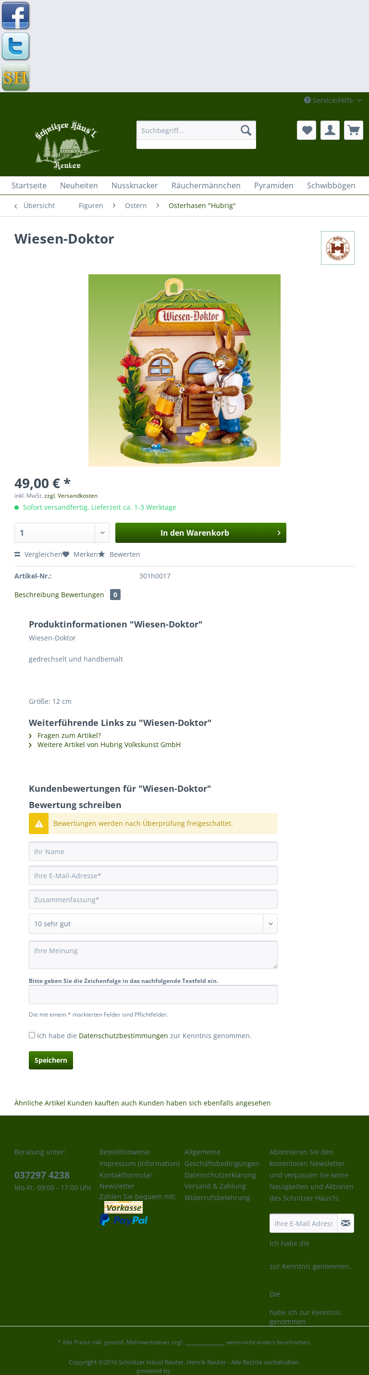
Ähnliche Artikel (39, 1102)
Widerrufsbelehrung (217, 1197)
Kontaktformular (125, 1174)
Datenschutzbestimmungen (123, 1035)
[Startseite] (29, 185)
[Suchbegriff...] (196, 130)
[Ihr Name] (153, 851)
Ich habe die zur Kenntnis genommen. (144, 1035)
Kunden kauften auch (102, 1102)
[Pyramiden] (273, 185)
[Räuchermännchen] (206, 185)
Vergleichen (38, 554)
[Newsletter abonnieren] (345, 1223)
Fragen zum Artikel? (65, 735)
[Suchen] (246, 130)
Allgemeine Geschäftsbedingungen (221, 1157)
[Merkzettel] (306, 130)
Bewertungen (91, 594)
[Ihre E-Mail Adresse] (304, 1223)
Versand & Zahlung (215, 1186)
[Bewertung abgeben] (153, 924)
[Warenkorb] (353, 130)
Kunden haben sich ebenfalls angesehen (205, 1102)
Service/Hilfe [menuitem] (329, 100)
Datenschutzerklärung (220, 1174)
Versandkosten (205, 1342)
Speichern (51, 1060)
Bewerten (119, 554)
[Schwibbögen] (331, 185)
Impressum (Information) (139, 1163)
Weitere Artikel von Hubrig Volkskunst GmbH (105, 744)
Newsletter (117, 1186)
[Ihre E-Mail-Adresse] (153, 875)
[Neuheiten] (79, 185)
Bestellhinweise (124, 1151)
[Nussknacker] (135, 185)
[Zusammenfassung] (153, 899)
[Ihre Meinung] (153, 955)
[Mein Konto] (330, 130)
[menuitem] (196, 135)
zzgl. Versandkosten (71, 495)
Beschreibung (36, 594)
